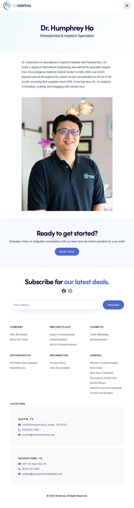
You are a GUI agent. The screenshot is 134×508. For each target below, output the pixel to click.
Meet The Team (19, 339)
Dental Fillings (98, 382)
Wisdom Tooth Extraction (104, 362)
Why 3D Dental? (19, 334)
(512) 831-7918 (30, 429)
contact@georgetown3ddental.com (42, 473)
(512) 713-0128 (30, 468)
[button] (127, 5)
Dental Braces (18, 367)
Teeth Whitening (99, 334)
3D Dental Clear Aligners (23, 362)
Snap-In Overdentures (62, 334)
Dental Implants (58, 339)
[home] (17, 5)
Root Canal (96, 367)
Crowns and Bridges (101, 392)
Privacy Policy (58, 362)
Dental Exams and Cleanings (106, 387)
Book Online (67, 251)
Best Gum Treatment (101, 372)
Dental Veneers (98, 339)
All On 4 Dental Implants (63, 344)
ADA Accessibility (60, 367)
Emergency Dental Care (103, 377)
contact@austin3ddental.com (38, 434)
